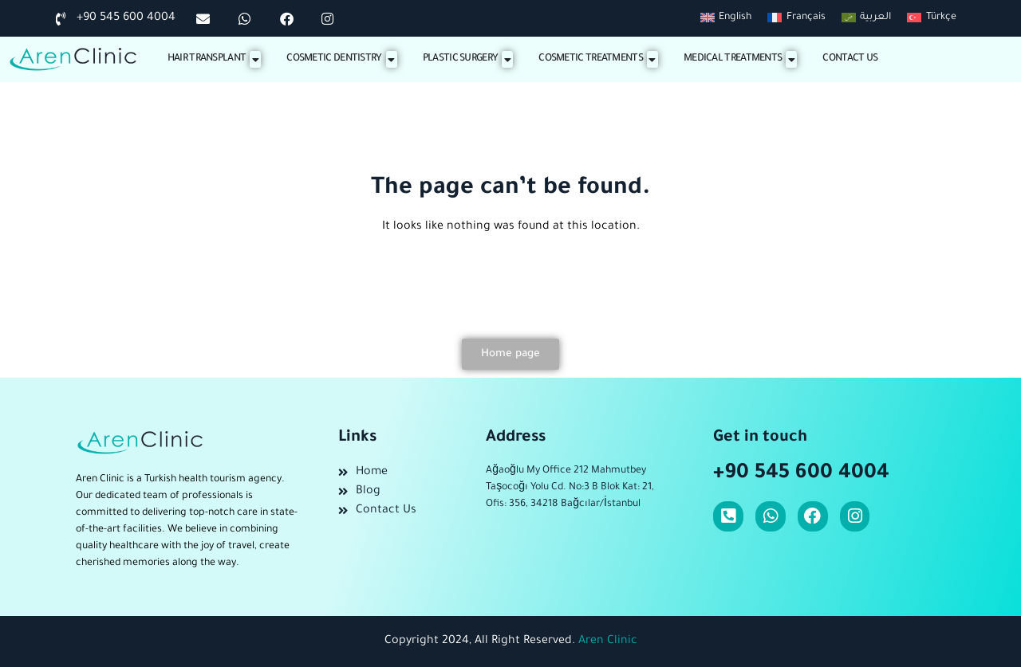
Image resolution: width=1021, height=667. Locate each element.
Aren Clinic (607, 641)
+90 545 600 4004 (801, 474)
